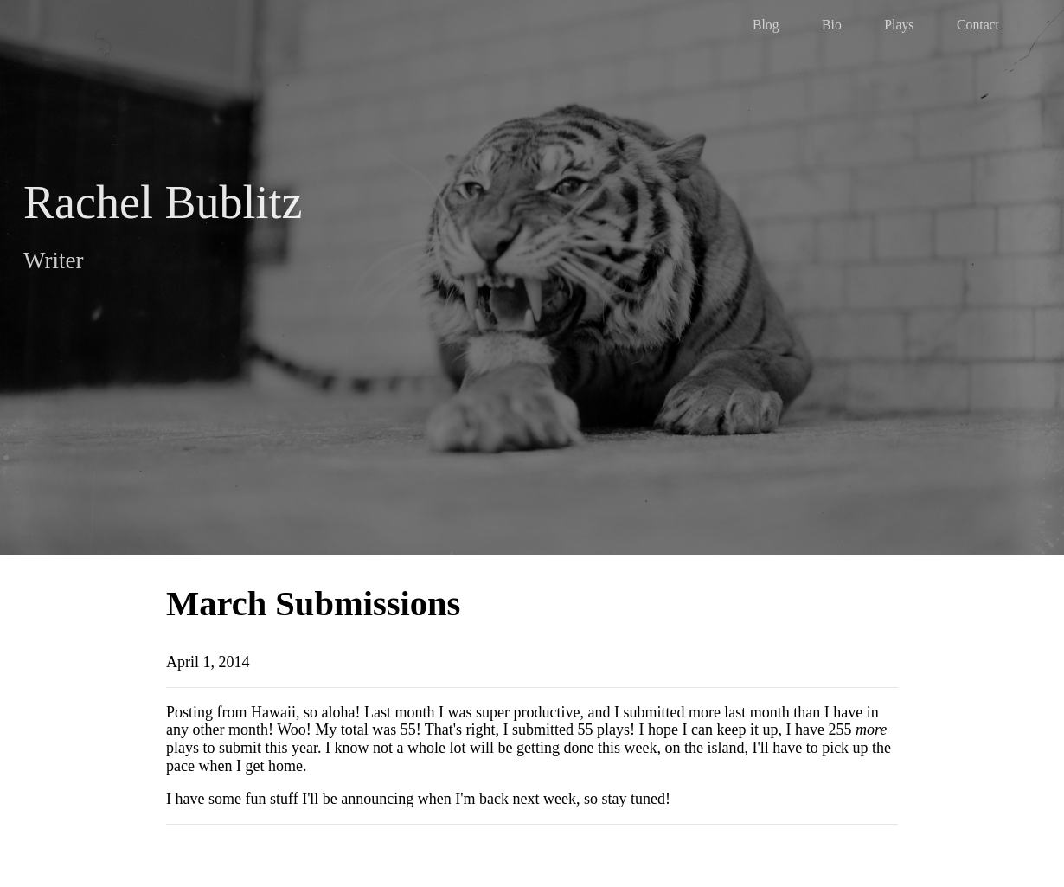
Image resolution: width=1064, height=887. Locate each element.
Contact (978, 24)
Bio (832, 24)
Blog (766, 24)
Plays (898, 24)
